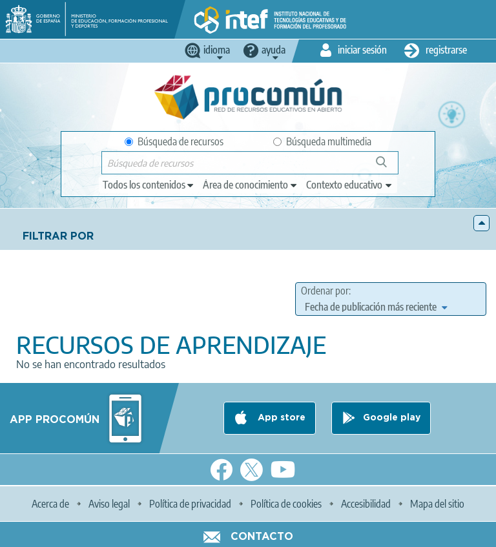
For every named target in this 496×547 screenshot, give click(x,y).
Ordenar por (325, 290)
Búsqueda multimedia (322, 141)
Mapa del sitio (437, 503)
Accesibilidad (366, 503)
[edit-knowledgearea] (250, 184)
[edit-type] (149, 184)
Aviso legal (109, 503)
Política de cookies (286, 503)
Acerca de (50, 503)
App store (280, 418)
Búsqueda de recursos (174, 141)
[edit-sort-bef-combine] (376, 306)
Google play (391, 418)
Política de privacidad (190, 503)
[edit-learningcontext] (349, 184)
